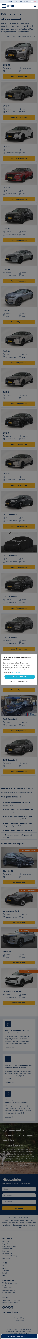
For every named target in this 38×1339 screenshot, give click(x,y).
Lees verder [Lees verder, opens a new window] (16, 672)
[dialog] (19, 669)
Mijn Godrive (24, 1)
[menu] (35, 6)
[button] (18, 681)
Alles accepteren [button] (19, 677)
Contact (10, 1)
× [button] (34, 656)
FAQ (16, 1)
